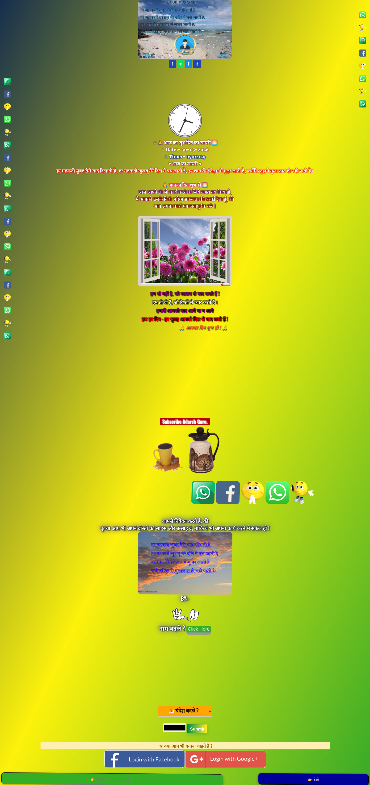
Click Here (199, 629)
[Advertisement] (185, 668)
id (196, 64)
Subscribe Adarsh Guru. (185, 421)
